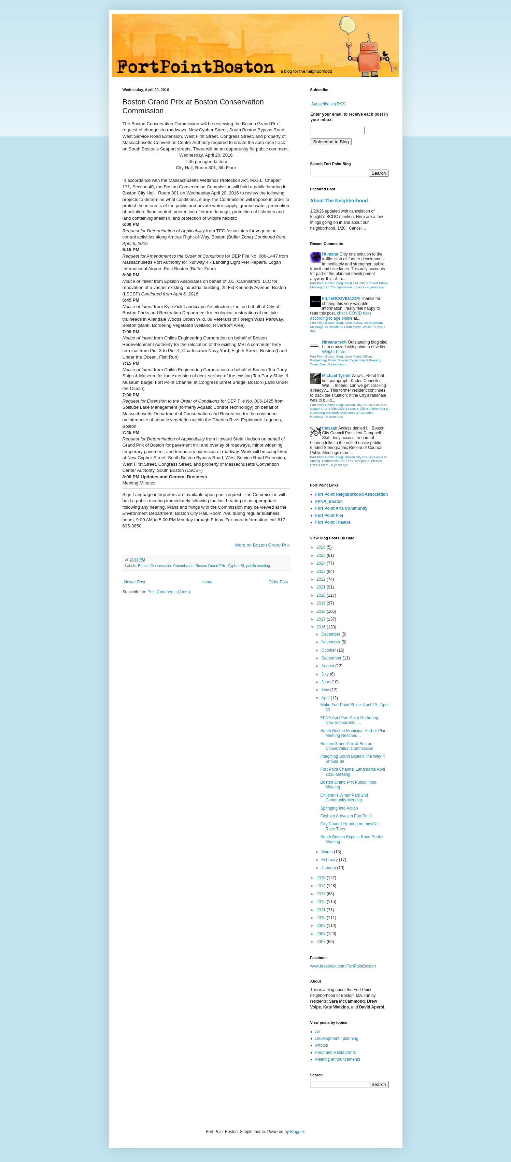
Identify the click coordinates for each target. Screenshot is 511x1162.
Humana (330, 254)
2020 (321, 595)
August (328, 666)
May (325, 689)
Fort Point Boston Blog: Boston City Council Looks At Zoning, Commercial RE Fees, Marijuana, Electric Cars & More (348, 461)
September (331, 658)
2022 (321, 579)
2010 (321, 917)
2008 (321, 933)
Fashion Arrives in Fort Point (346, 816)
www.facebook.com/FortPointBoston (343, 966)
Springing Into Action (339, 808)
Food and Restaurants (335, 1052)
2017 (321, 619)
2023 (321, 571)
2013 (321, 893)
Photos (321, 1045)
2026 (321, 547)
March (327, 851)
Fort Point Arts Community (341, 508)
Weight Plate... (335, 351)
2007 (321, 941)
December (331, 634)
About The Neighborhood (339, 200)
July (325, 674)
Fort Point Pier (329, 515)
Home (206, 582)
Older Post (278, 582)
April (325, 698)
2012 (321, 901)
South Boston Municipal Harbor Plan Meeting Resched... (353, 733)
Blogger (297, 1131)
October (329, 650)
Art (318, 1031)
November (331, 642)
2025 (321, 555)
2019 (321, 603)
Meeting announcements (337, 1059)
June (326, 682)
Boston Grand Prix (211, 566)
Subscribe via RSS (328, 104)
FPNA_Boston (329, 501)
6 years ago (334, 416)
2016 (321, 627)
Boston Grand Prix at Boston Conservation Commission (346, 746)
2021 (321, 587)
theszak (329, 428)
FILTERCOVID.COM (341, 298)
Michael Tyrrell (336, 375)
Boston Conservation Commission (166, 566)
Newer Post (134, 582)
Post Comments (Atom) (168, 592)
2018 (321, 611)
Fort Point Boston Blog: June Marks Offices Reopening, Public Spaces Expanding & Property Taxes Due (346, 360)
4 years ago (375, 287)
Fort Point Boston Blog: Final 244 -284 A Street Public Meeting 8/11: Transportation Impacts (349, 285)
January (329, 868)
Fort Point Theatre (333, 522)
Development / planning (336, 1038)
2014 (321, 885)
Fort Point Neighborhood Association (351, 494)
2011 (321, 909)
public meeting (258, 566)
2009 (321, 925)
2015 (321, 877)
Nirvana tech (334, 342)
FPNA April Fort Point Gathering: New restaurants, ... (349, 720)
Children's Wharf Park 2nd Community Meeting (344, 797)
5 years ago (336, 364)
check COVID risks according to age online (340, 315)
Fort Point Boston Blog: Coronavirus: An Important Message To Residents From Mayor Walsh (346, 325)
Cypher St (236, 566)
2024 (321, 563)
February (330, 859)
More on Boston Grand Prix (262, 545)
